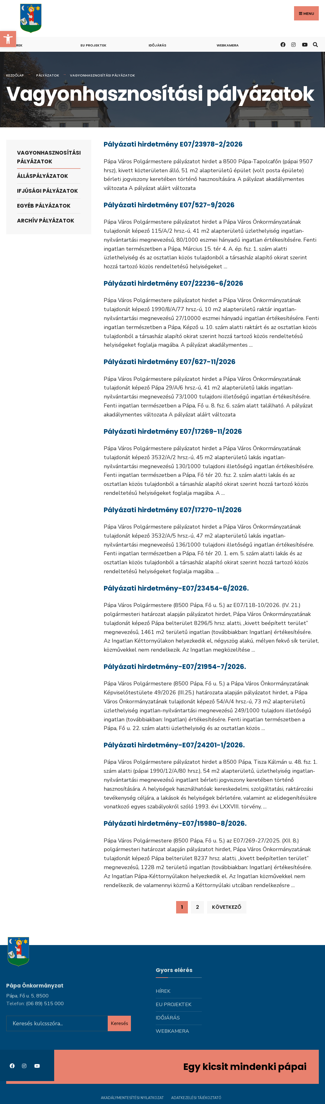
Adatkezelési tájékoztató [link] (196, 1097)
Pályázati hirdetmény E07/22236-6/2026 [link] (173, 283)
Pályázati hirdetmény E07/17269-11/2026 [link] (173, 431)
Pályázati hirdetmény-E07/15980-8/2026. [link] (175, 823)
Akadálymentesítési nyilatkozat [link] (132, 1097)
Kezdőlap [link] (15, 75)
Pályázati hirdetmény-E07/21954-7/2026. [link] (175, 666)
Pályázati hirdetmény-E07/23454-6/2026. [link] (176, 588)
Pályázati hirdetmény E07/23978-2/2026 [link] (173, 144)
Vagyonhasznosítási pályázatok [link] (48, 157)
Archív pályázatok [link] (45, 220)
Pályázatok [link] (47, 75)
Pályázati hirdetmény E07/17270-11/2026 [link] (173, 509)
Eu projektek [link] (93, 45)
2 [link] (197, 906)
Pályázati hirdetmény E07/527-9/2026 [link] (169, 205)
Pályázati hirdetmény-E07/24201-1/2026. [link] (174, 745)
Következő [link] (226, 906)
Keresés (119, 1022)
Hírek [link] (17, 45)
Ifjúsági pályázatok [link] (47, 191)
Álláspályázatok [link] (42, 176)
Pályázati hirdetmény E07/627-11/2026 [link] (170, 362)
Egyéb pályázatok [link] (44, 205)
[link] (8, 39)
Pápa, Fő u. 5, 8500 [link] (27, 994)
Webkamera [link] (228, 45)
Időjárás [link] (157, 45)
